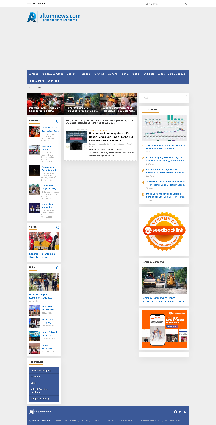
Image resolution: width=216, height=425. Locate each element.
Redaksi (84, 420)
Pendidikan (114, 144)
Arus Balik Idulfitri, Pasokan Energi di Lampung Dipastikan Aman (50, 148)
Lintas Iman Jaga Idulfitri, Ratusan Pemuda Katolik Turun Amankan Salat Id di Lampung (50, 187)
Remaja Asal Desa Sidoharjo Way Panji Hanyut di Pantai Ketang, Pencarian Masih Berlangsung (50, 169)
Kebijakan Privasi (173, 420)
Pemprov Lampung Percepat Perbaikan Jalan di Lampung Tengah (81, 109)
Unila (33, 382)
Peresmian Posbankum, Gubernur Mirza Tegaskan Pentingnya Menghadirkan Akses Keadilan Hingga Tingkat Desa (49, 308)
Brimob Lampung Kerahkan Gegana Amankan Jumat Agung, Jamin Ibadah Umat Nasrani (43, 296)
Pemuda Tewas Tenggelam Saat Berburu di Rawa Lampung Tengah (44, 109)
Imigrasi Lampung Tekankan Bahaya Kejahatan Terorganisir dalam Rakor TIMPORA (48, 347)
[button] (186, 3)
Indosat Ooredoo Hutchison (39, 391)
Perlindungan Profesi (127, 420)
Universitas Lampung (41, 370)
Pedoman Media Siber (151, 420)
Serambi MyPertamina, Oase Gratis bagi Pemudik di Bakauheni (42, 255)
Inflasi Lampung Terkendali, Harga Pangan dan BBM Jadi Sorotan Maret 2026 (165, 196)
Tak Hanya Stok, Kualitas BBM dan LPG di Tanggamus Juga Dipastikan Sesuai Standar (165, 183)
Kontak (73, 420)
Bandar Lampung (96, 144)
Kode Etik (109, 420)
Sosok (121, 144)
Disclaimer (96, 420)
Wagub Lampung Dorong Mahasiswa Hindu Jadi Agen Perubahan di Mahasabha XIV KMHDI (119, 109)
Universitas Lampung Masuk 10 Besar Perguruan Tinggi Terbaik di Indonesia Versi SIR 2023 (111, 137)
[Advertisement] (108, 48)
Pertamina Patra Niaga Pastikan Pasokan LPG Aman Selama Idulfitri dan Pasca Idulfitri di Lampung (166, 171)
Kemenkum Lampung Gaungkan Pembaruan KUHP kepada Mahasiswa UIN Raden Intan (49, 321)
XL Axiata (35, 376)
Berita (106, 144)
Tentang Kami (60, 420)
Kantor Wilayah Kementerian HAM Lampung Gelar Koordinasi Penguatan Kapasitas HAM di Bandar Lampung (50, 334)
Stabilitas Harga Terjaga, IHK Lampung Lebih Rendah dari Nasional (166, 147)
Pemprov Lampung (40, 398)
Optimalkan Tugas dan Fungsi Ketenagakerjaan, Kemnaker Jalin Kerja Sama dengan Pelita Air (50, 206)
